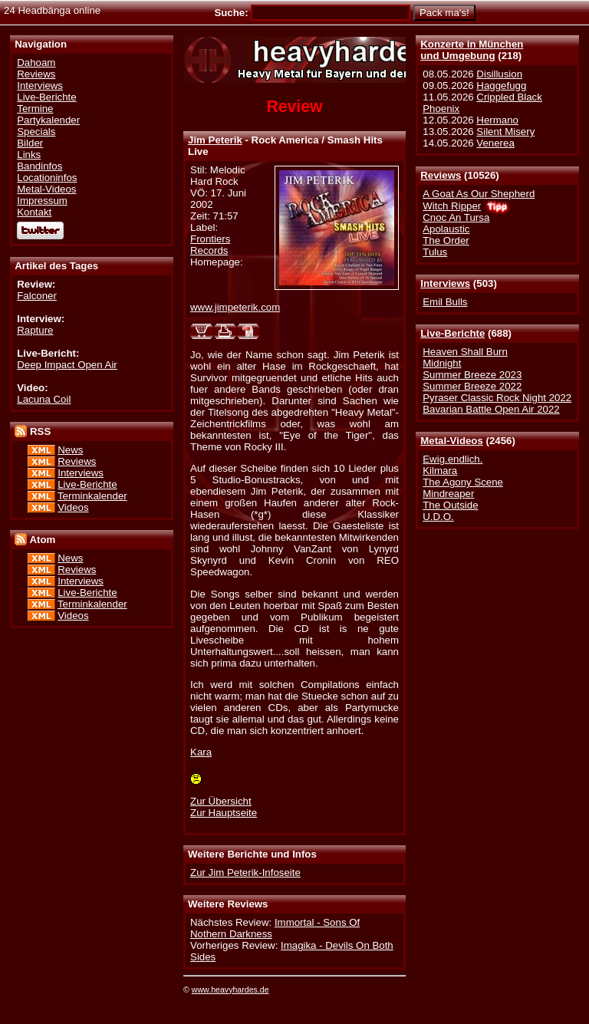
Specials (36, 131)
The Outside (450, 505)
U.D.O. (438, 516)
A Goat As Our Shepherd (479, 193)
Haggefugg (501, 85)
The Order (446, 240)
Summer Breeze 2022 (472, 386)
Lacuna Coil (44, 399)
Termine (35, 108)
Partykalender (48, 120)
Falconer (37, 295)
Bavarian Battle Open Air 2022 (491, 409)
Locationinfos (47, 177)
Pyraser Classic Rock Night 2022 (497, 397)
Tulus (435, 252)
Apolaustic (446, 229)
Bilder (30, 143)
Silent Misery (505, 131)
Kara (201, 752)
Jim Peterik (215, 140)
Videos (73, 507)
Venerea (495, 143)
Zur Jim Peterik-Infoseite (245, 872)
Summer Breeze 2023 (472, 374)
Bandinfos (39, 166)
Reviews (440, 175)
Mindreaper (448, 493)
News (70, 450)
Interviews (445, 283)
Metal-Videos (451, 440)
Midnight (442, 363)
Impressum (42, 200)
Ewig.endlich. (452, 459)
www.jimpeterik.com (235, 307)
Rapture (35, 330)
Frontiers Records (210, 244)
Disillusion (499, 74)
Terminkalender (92, 496)
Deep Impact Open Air (67, 364)
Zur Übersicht (221, 801)
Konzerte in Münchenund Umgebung (471, 49)
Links (29, 154)
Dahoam (36, 62)
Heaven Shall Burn (465, 351)
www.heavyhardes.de (230, 989)
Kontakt (34, 212)
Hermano (497, 120)
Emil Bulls (445, 302)
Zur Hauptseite (223, 812)
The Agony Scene (463, 482)
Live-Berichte (452, 333)
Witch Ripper (452, 206)
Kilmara (440, 470)
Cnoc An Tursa (456, 217)
